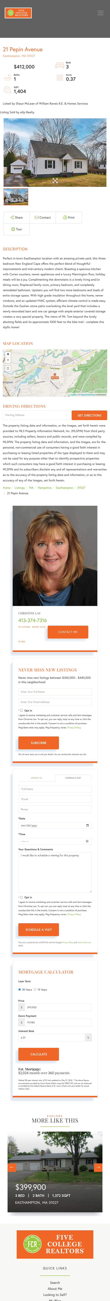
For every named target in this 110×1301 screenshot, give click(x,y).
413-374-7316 (32, 620)
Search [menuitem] (55, 1282)
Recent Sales (39, 627)
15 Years (40, 989)
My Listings (24, 627)
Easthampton (64, 488)
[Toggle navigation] (100, 13)
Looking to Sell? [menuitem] (55, 1294)
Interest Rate (26, 1031)
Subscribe (38, 743)
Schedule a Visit (73, 778)
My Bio (21, 641)
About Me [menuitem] (55, 1288)
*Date (21, 818)
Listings (20, 488)
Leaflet (73, 394)
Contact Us (36, 778)
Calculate (38, 1054)
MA (31, 488)
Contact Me (67, 632)
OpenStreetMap (88, 394)
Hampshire (45, 488)
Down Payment (27, 1016)
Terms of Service (84, 942)
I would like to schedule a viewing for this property (55, 872)
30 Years (25, 989)
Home (6, 488)
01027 (81, 488)
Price (21, 1000)
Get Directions (89, 415)
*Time (21, 834)
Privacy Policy (74, 727)
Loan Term (24, 981)
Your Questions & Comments (35, 849)
